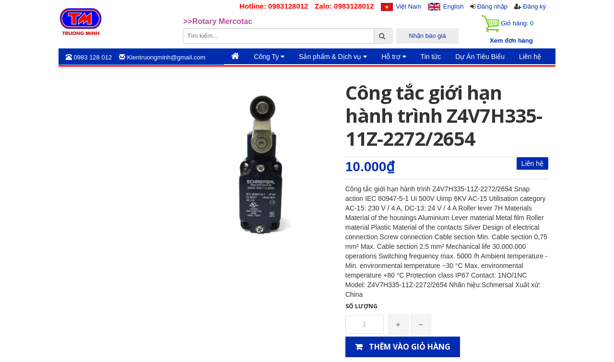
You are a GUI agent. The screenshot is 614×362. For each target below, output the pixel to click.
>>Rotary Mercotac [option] (217, 21)
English (453, 6)
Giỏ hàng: (507, 23)
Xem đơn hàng (511, 40)
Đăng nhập (492, 6)
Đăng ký (534, 6)
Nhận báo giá (427, 35)
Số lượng (361, 306)
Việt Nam (408, 6)
